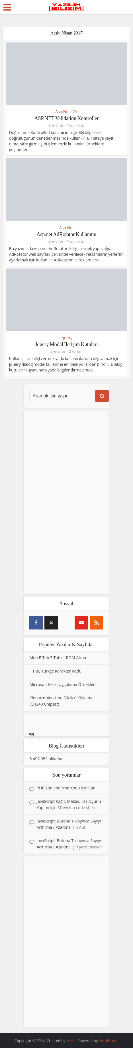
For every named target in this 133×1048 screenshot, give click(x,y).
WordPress (108, 1040)
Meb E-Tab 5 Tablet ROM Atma (57, 657)
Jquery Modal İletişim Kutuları (66, 344)
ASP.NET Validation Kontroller (66, 118)
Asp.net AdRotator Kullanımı (66, 234)
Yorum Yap (75, 125)
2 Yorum (75, 351)
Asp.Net (62, 111)
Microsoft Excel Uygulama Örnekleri (62, 684)
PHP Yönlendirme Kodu (58, 788)
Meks (70, 1040)
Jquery (67, 337)
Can (91, 788)
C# (75, 111)
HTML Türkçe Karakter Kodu (55, 671)
